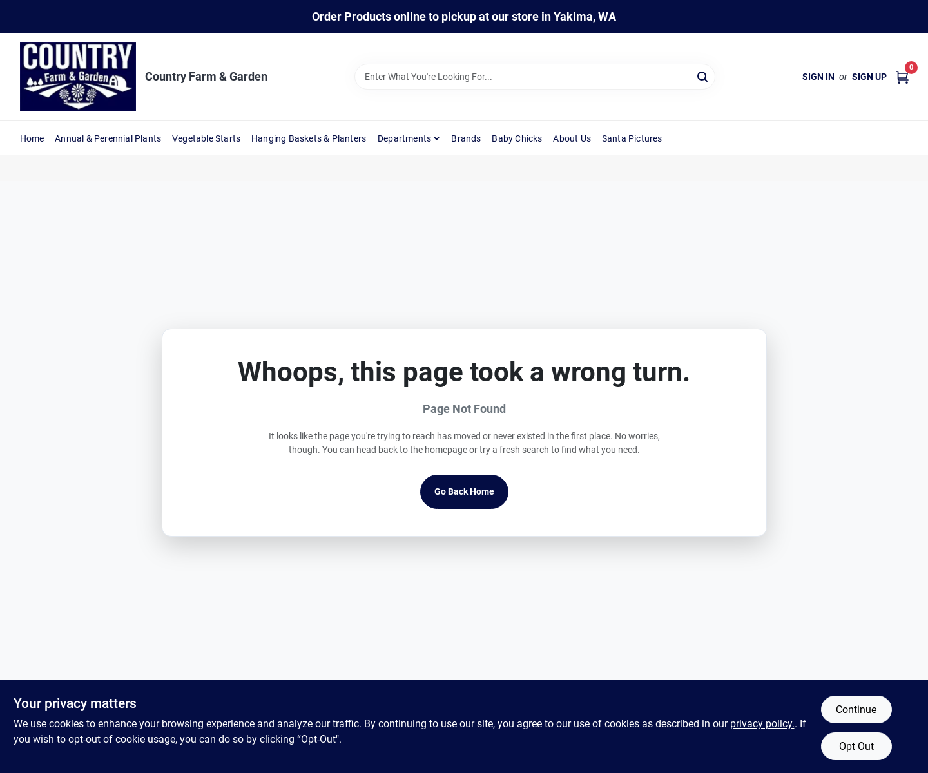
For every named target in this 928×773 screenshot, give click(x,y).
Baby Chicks (517, 138)
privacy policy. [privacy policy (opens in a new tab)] (762, 724)
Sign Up (869, 77)
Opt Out (856, 746)
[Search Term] (534, 77)
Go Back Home (464, 491)
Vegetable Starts (206, 138)
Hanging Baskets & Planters (308, 138)
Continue (856, 709)
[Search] (703, 75)
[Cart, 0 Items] (902, 77)
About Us (572, 138)
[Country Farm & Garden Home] (78, 76)
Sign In (818, 77)
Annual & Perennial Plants (108, 138)
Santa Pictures (632, 138)
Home (32, 138)
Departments (404, 138)
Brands (466, 138)
